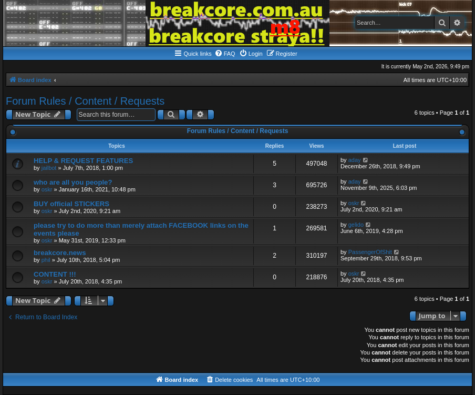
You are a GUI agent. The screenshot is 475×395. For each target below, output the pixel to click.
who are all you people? (73, 182)
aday (354, 160)
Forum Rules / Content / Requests (85, 101)
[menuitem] (224, 53)
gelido (356, 224)
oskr (47, 189)
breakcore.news (60, 253)
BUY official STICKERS (71, 204)
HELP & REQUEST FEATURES (83, 161)
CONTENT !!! (55, 274)
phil (46, 260)
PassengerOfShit (370, 252)
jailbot (49, 168)
